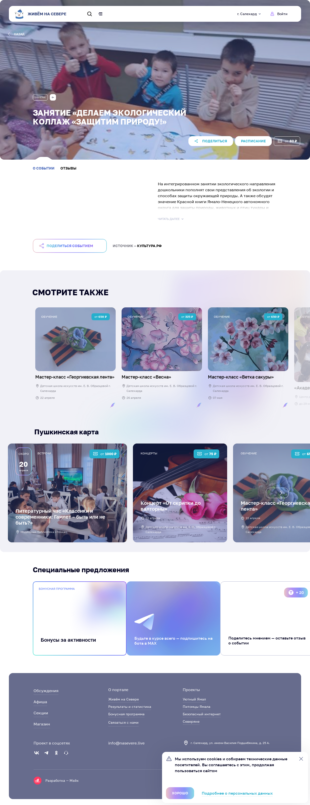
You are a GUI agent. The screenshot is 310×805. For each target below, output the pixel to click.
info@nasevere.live (126, 743)
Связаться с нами (123, 722)
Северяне (191, 721)
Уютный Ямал (194, 699)
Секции (41, 712)
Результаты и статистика (129, 706)
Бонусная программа (126, 714)
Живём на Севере (123, 699)
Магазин (42, 723)
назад (16, 34)
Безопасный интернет (202, 714)
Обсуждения (46, 690)
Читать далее (171, 219)
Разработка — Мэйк (62, 780)
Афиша (40, 701)
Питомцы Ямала (196, 706)
